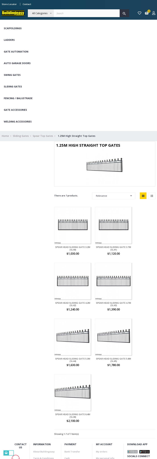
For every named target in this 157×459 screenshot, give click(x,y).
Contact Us (39, 404)
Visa (66, 391)
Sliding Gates (13, 86)
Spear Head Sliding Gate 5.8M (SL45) (139, 292)
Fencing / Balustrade (18, 98)
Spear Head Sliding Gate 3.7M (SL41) (104, 242)
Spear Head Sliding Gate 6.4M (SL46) (70, 342)
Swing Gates (12, 75)
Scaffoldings (13, 28)
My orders (101, 378)
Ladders (9, 39)
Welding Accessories (18, 121)
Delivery (37, 391)
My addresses (103, 391)
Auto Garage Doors (17, 63)
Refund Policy (40, 398)
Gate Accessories (15, 109)
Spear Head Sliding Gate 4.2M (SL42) (139, 242)
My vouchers (103, 404)
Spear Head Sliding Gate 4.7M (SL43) (70, 292)
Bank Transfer (72, 378)
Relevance (114, 195)
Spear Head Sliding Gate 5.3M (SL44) (104, 292)
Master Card (71, 398)
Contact (27, 4)
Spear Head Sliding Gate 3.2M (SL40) (70, 242)
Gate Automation (16, 51)
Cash (67, 384)
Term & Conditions (43, 384)
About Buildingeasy (44, 378)
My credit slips (104, 398)
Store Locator (9, 4)
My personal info (105, 384)
